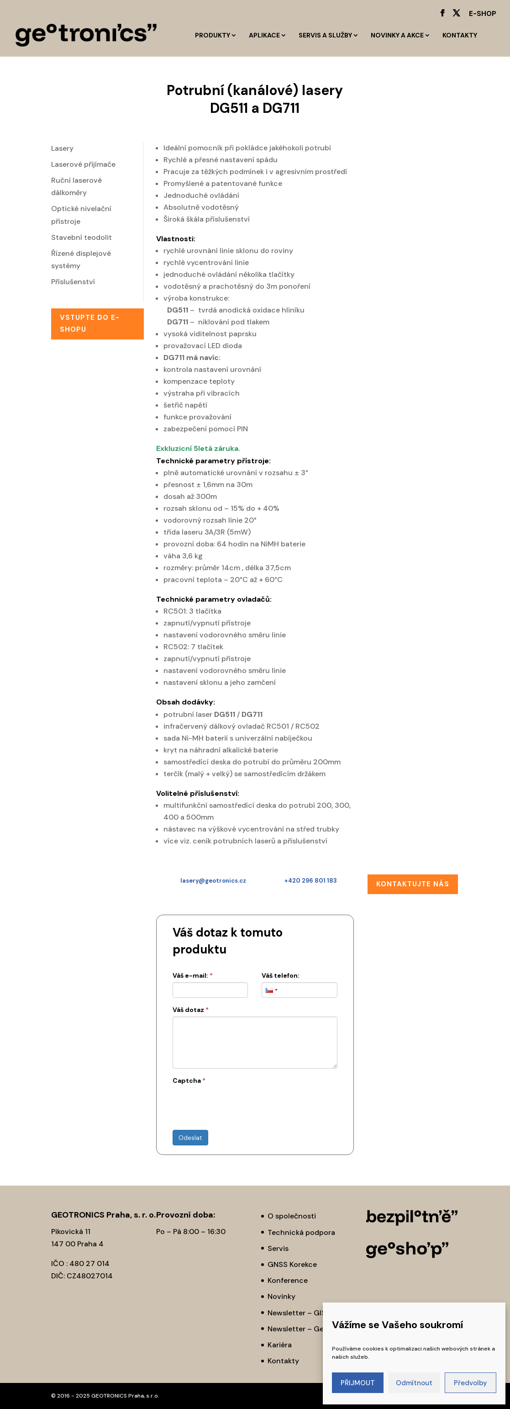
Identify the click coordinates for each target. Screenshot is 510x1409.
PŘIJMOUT (358, 1383)
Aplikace (264, 35)
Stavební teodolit (81, 237)
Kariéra (280, 1345)
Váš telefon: (281, 975)
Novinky (281, 1296)
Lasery (62, 148)
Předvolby (470, 1383)
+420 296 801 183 (310, 881)
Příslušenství (73, 281)
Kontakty (459, 35)
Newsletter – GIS (297, 1313)
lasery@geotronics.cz (213, 881)
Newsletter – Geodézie (307, 1329)
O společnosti (292, 1216)
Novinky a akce (397, 35)
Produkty (212, 35)
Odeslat (190, 1138)
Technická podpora (301, 1232)
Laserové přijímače (83, 164)
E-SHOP (482, 14)
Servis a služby (325, 35)
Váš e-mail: (193, 975)
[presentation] (242, 1105)
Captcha (189, 1080)
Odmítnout (414, 1383)
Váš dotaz (191, 1010)
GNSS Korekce (292, 1264)
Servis (278, 1248)
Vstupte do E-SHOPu (90, 323)
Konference (288, 1280)
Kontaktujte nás (412, 884)
